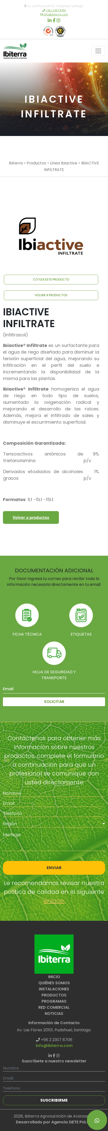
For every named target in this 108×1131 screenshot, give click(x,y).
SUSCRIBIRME (54, 1100)
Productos (36, 163)
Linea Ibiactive (63, 163)
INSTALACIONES (54, 989)
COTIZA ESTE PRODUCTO (51, 279)
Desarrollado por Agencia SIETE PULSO (54, 1122)
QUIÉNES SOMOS (54, 983)
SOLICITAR (54, 701)
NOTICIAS (54, 1013)
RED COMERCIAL (54, 1007)
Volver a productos (31, 517)
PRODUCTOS (54, 995)
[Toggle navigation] (98, 51)
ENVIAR (54, 868)
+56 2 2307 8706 (55, 10)
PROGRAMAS (54, 1001)
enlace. (54, 901)
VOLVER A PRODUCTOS (51, 295)
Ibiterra (16, 163)
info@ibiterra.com (55, 14)
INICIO (54, 977)
